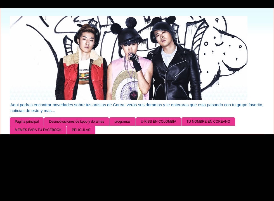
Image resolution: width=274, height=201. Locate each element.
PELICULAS (81, 130)
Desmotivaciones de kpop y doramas (76, 121)
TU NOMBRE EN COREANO (208, 121)
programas (122, 121)
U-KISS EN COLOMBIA (158, 121)
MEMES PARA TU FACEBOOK (38, 130)
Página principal (27, 121)
